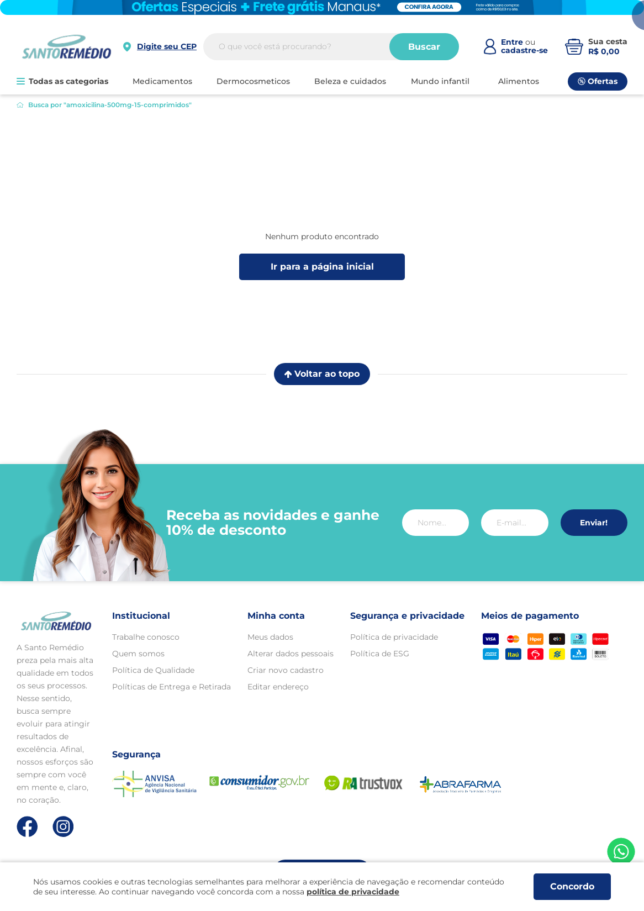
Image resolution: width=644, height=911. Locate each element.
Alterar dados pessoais (290, 654)
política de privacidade (353, 892)
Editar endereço (278, 687)
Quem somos (138, 654)
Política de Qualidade (153, 670)
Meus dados (270, 637)
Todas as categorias (62, 81)
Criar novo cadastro (285, 670)
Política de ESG (379, 654)
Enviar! (594, 523)
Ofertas (597, 81)
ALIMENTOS (518, 81)
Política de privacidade (394, 637)
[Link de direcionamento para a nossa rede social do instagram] (63, 827)
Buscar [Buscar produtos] (424, 46)
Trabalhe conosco (146, 637)
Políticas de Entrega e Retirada (171, 687)
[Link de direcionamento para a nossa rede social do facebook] (27, 826)
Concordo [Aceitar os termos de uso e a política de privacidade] (572, 886)
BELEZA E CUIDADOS (350, 81)
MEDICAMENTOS (162, 81)
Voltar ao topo (322, 373)
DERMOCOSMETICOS (253, 81)
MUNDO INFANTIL (440, 81)
